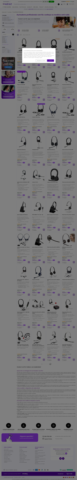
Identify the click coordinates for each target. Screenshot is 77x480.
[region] (39, 55)
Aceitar (50, 60)
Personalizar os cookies (41, 60)
